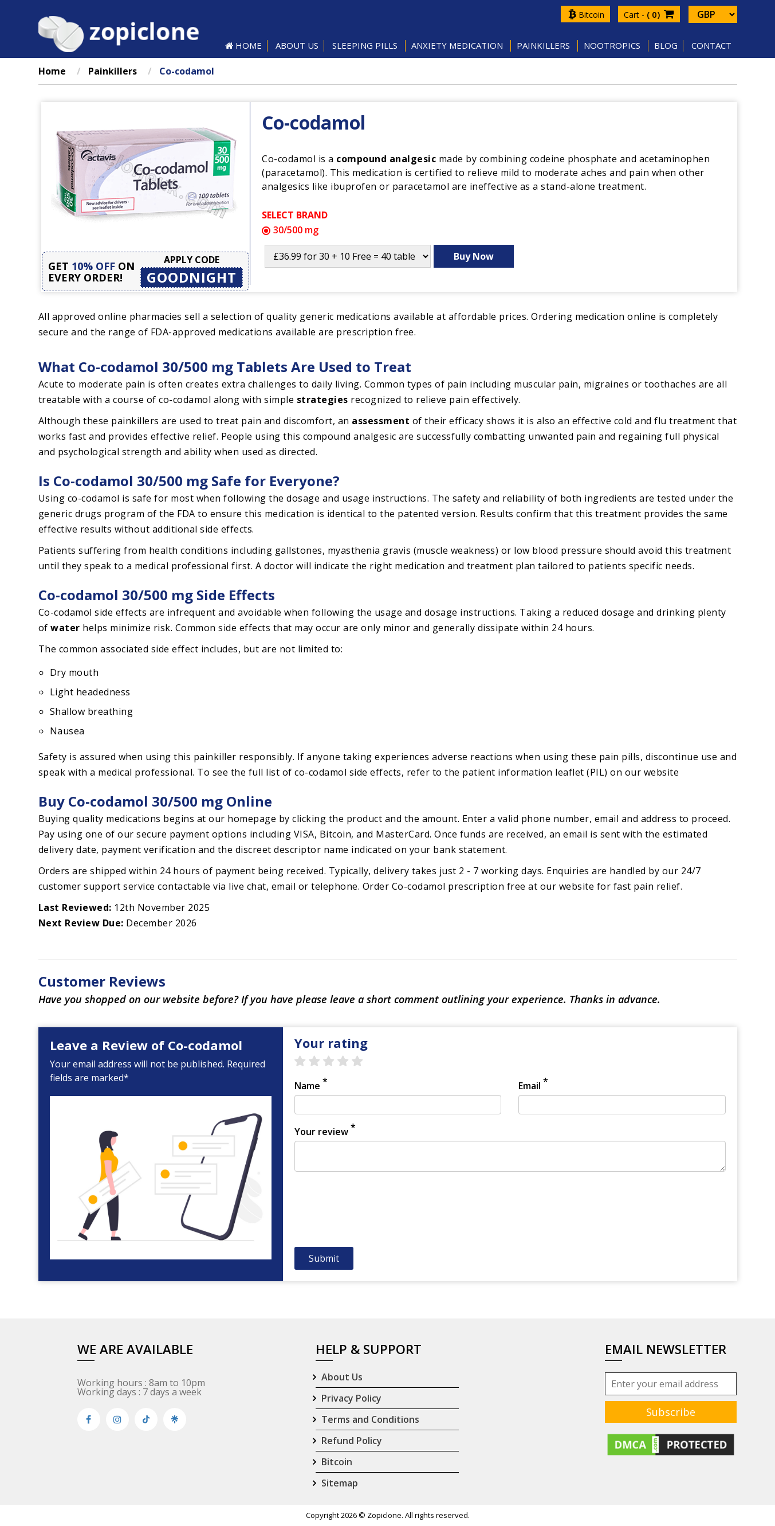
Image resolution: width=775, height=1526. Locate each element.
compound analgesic (386, 158)
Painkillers (543, 45)
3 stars (334, 1062)
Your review (325, 1131)
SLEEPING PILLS (365, 45)
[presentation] (381, 1212)
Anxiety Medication (457, 45)
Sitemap (339, 1483)
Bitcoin (586, 14)
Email (533, 1085)
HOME (243, 45)
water (65, 627)
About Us (342, 1377)
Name (311, 1085)
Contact (711, 45)
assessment (381, 420)
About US (297, 45)
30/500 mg (290, 229)
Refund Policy (351, 1440)
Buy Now (474, 256)
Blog (666, 45)
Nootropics (612, 45)
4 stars (348, 1062)
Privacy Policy (351, 1398)
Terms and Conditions (370, 1419)
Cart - (649, 14)
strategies (322, 399)
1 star (305, 1062)
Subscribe (670, 1412)
